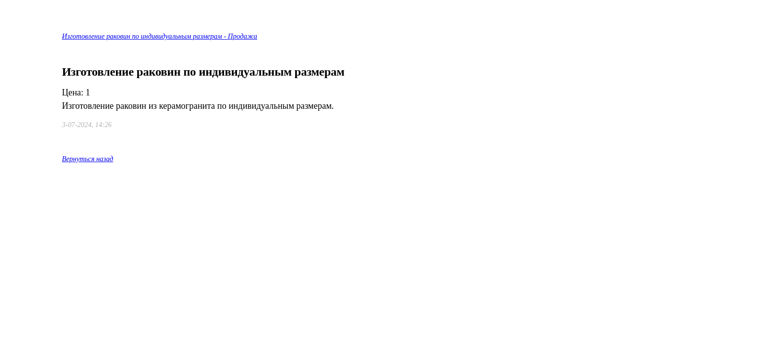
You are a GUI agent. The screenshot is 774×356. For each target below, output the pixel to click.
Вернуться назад (87, 159)
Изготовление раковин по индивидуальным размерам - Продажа (159, 36)
